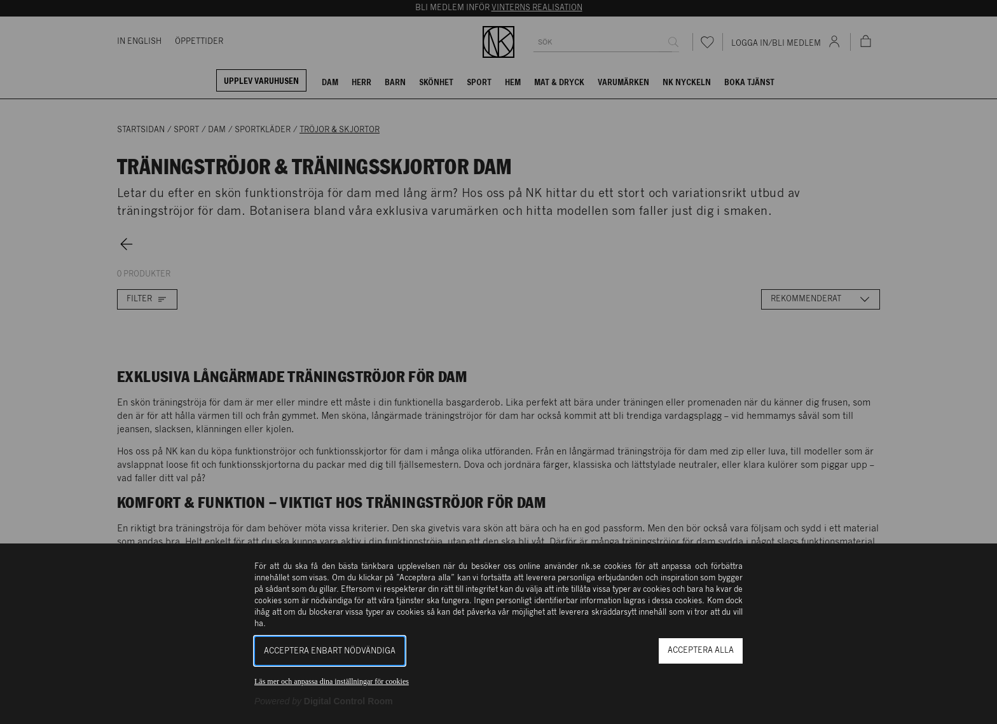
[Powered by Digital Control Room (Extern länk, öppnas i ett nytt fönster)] (323, 701)
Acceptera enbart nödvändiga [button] (329, 651)
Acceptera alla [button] (701, 650)
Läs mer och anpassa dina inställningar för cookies (331, 681)
